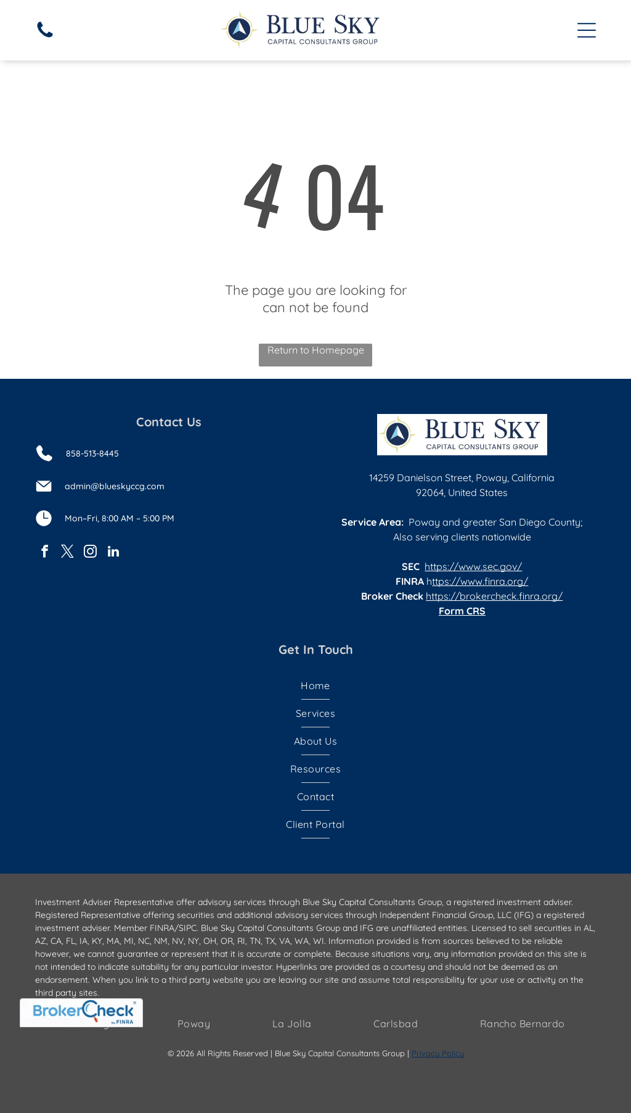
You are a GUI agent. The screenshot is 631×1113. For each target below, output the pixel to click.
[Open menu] (586, 30)
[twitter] (68, 553)
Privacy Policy (438, 1053)
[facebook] (45, 553)
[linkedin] (113, 553)
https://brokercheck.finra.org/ (494, 596)
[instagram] (90, 553)
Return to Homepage (315, 350)
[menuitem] (315, 686)
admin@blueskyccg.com (115, 486)
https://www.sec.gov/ (473, 566)
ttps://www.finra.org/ (480, 581)
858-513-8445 (92, 453)
